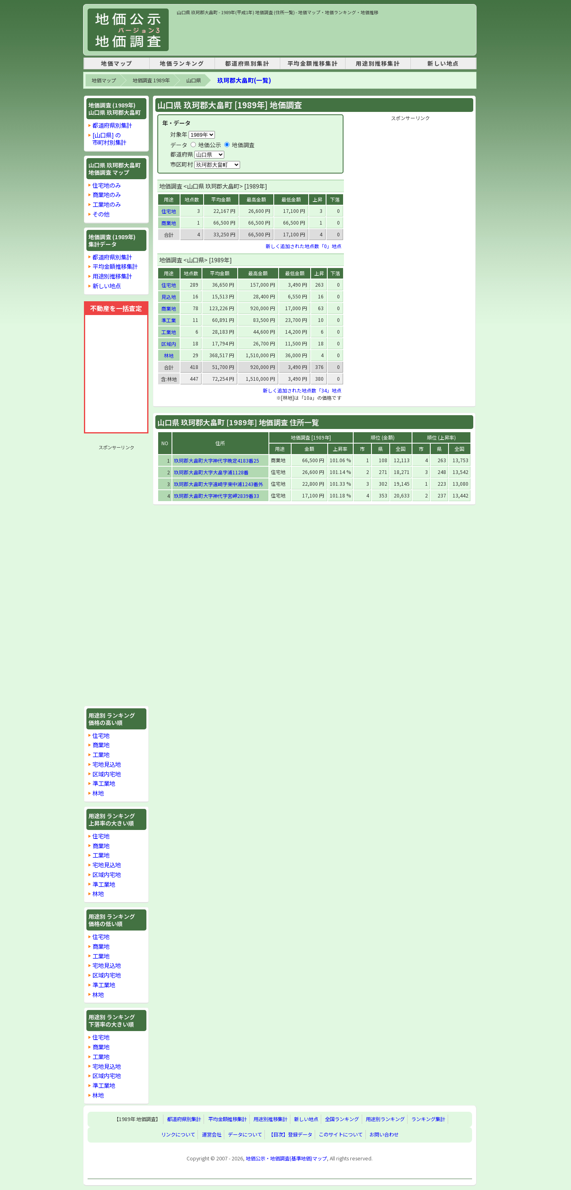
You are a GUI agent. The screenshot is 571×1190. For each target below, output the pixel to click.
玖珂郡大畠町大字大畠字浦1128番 (211, 472)
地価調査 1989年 (151, 80)
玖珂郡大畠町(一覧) (244, 80)
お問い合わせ (384, 1135)
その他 (100, 214)
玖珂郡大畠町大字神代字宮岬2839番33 (216, 495)
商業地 (100, 744)
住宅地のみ (106, 185)
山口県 (193, 80)
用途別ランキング (385, 1119)
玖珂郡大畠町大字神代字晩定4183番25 (216, 460)
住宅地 (100, 735)
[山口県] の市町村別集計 (109, 138)
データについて (245, 1135)
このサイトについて (341, 1135)
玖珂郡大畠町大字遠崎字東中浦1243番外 (218, 483)
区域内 (168, 343)
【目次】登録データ (290, 1135)
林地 (98, 793)
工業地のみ (106, 204)
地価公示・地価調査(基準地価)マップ (286, 1158)
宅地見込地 (106, 764)
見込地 (168, 296)
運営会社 (211, 1135)
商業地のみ (106, 194)
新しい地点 (443, 63)
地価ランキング (182, 63)
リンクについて (178, 1135)
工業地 (100, 754)
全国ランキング (342, 1119)
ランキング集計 (428, 1119)
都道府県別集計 (247, 63)
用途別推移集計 (378, 63)
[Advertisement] (324, 34)
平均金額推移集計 (313, 63)
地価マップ (117, 63)
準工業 (168, 320)
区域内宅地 (106, 774)
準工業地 (103, 783)
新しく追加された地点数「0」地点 (303, 245)
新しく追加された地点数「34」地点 (302, 390)
